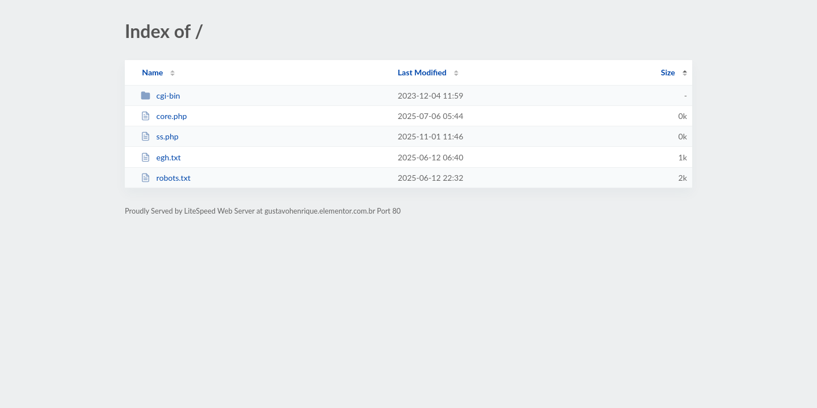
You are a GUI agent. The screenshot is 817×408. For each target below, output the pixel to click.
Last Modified (422, 72)
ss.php (160, 136)
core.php (164, 116)
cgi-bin (160, 95)
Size (668, 72)
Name (152, 72)
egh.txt (160, 157)
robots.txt (166, 177)
